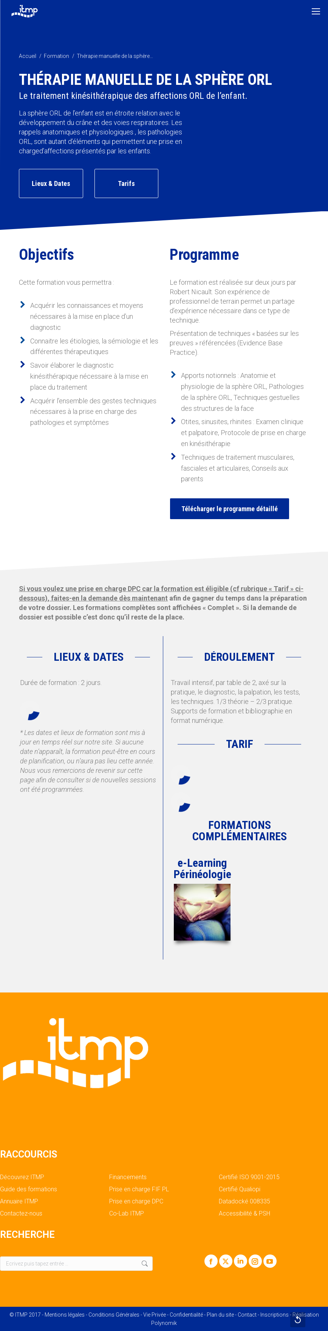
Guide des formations (28, 1189)
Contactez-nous (21, 1214)
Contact (247, 1315)
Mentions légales (65, 1315)
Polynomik (164, 1323)
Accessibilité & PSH (244, 1214)
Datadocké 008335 (244, 1201)
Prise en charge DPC (136, 1201)
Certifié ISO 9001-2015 (249, 1177)
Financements (128, 1177)
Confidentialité (186, 1315)
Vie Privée (154, 1315)
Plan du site (220, 1315)
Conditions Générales (113, 1315)
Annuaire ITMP (19, 1201)
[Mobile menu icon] (315, 11)
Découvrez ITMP (22, 1177)
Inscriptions (274, 1315)
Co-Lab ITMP (126, 1214)
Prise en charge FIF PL (139, 1189)
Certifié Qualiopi (239, 1189)
